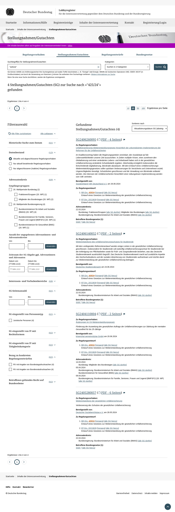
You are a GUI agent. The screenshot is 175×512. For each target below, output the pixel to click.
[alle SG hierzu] (110, 192)
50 (138, 108)
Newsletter (28, 487)
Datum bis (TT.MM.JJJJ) (33, 262)
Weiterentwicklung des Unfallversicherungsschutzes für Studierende (105, 242)
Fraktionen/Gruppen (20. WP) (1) (33, 194)
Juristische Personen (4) (23, 320)
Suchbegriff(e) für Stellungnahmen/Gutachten (27, 62)
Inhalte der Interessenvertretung (98, 22)
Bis (29, 241)
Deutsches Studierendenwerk (88, 267)
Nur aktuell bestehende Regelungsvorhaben (32, 164)
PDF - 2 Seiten (109, 233)
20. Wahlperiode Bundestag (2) (26, 189)
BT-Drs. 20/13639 (88, 200)
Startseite (11, 24)
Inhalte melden (151, 493)
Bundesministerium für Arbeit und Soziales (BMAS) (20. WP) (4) (37, 210)
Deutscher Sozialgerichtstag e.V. (89, 412)
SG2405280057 (86, 392)
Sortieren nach (138, 123)
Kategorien (109, 62)
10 (128, 108)
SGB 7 (78, 222)
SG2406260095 (86, 139)
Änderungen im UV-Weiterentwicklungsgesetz (95, 322)
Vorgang (99, 192)
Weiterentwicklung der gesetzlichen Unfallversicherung (99, 401)
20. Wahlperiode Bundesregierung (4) (29, 204)
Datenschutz (137, 493)
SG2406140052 (86, 233)
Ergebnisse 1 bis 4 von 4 (18, 101)
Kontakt (129, 24)
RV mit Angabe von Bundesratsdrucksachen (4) (33, 369)
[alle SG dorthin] (113, 212)
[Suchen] (160, 67)
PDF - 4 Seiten (109, 139)
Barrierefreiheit (122, 493)
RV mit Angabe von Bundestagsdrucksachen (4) (33, 364)
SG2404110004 (86, 314)
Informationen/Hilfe (35, 24)
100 (144, 108)
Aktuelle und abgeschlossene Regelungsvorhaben (34, 159)
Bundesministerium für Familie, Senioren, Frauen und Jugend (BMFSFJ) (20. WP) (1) (37, 218)
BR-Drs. (88, 192)
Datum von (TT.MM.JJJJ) (14, 262)
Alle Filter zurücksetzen (19, 134)
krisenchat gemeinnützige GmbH (90, 336)
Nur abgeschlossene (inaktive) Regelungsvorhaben (35, 168)
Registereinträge (63, 24)
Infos (70, 45)
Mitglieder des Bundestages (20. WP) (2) (36, 199)
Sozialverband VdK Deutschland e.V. (91, 184)
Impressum (164, 493)
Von (10, 241)
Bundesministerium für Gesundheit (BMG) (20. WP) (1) (36, 226)
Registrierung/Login (154, 24)
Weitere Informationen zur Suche (103, 74)
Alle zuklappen (48, 134)
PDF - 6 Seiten (109, 392)
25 (133, 108)
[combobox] (127, 67)
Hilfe (8, 487)
